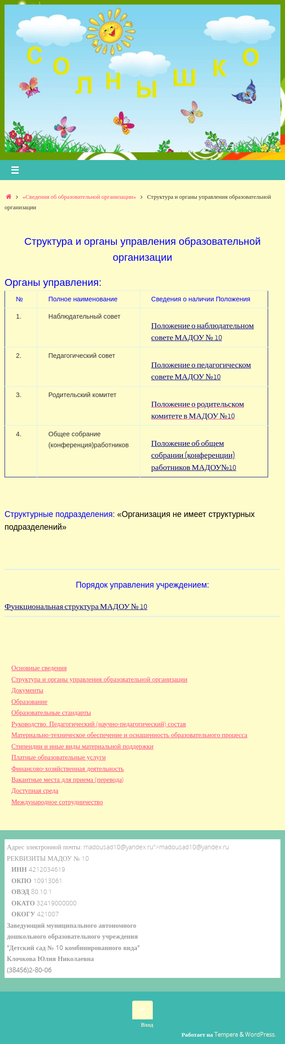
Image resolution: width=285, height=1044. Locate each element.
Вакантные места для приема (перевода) (67, 779)
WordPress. (260, 1034)
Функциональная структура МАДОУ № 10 (76, 606)
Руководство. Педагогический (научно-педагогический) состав (98, 723)
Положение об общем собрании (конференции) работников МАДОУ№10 (193, 455)
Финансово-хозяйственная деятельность (67, 768)
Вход (147, 1024)
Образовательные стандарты (51, 712)
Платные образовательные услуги (58, 757)
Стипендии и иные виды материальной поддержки (82, 746)
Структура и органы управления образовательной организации (99, 679)
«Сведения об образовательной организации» (79, 196)
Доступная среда (34, 790)
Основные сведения (39, 667)
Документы (27, 690)
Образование (29, 701)
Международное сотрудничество (57, 801)
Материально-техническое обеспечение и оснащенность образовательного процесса (129, 734)
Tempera (226, 1034)
